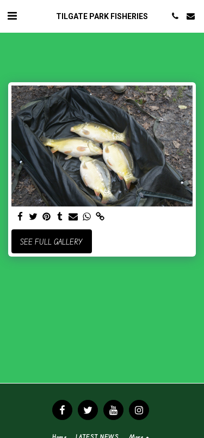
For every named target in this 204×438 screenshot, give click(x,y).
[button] (12, 15)
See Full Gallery (51, 241)
